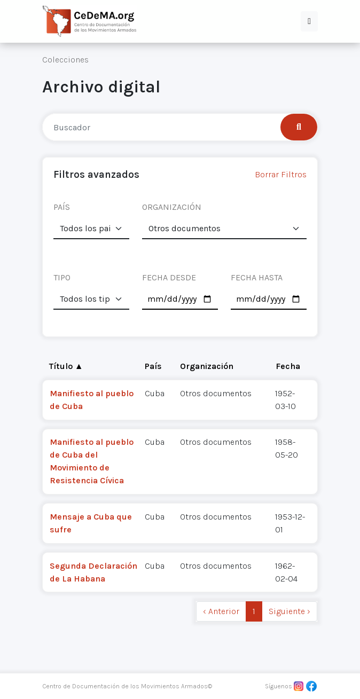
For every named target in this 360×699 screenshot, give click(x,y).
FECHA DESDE (169, 277)
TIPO (62, 277)
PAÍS (61, 207)
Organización (206, 366)
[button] (309, 21)
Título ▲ (66, 366)
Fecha (288, 366)
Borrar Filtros (281, 174)
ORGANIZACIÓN (171, 207)
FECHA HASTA (257, 277)
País (153, 366)
